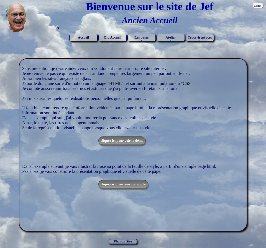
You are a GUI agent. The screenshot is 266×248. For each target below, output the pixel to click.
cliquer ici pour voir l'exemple (123, 184)
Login (258, 5)
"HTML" (115, 83)
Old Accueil (112, 37)
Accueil (83, 37)
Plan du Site (123, 241)
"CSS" (187, 83)
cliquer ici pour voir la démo (122, 141)
